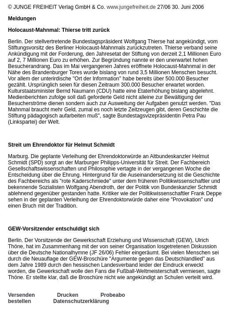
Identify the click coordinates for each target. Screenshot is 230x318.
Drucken (67, 295)
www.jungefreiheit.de (131, 7)
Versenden (21, 295)
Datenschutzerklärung (81, 301)
